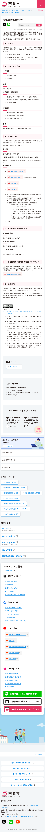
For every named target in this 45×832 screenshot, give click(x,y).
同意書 (13, 189)
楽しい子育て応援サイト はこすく (16, 509)
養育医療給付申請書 (17, 171)
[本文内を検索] (30, 25)
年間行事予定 (7, 467)
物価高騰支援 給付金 (11, 493)
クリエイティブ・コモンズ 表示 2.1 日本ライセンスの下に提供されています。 (22, 312)
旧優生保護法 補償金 (11, 514)
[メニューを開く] (41, 4)
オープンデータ (15, 366)
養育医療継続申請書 (13, 274)
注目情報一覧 (7, 453)
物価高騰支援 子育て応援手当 (14, 503)
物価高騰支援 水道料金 (32, 493)
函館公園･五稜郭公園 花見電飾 (15, 488)
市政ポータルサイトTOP (18, 10)
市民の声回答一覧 (8, 460)
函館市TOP (5, 10)
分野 (29, 10)
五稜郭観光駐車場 (10, 482)
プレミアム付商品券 (11, 498)
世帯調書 (13, 183)
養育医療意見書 (15, 177)
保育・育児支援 (15, 12)
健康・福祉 (5, 12)
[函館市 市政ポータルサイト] (10, 4)
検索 (39, 25)
